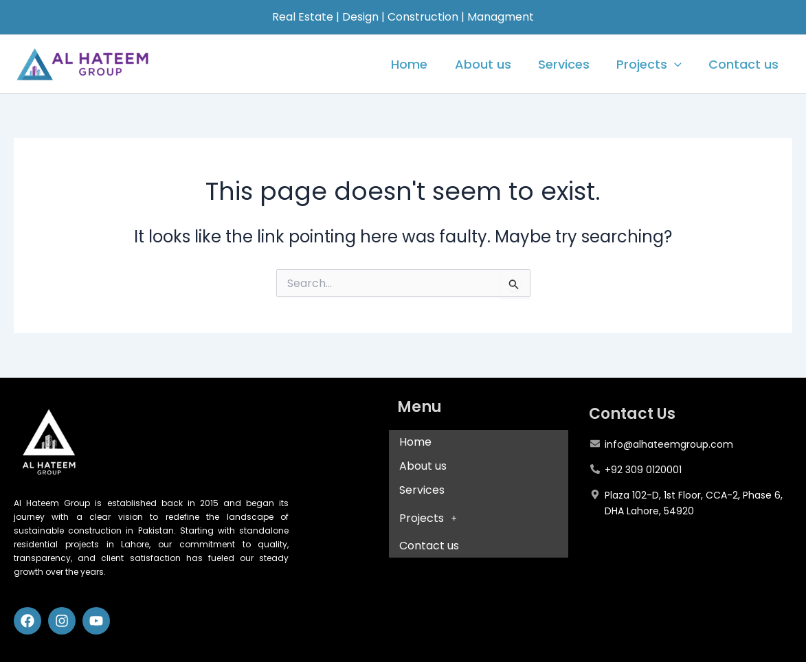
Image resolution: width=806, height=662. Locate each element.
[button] (479, 518)
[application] (678, 64)
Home (419, 64)
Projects (652, 64)
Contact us (745, 64)
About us (490, 64)
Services (569, 64)
